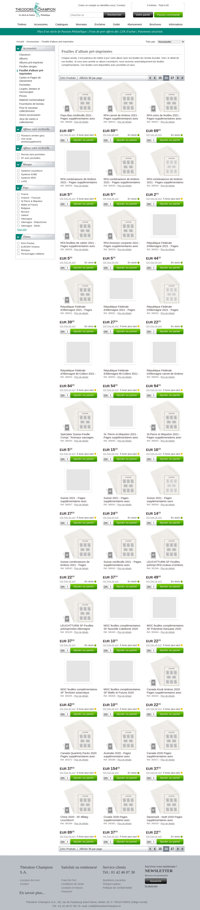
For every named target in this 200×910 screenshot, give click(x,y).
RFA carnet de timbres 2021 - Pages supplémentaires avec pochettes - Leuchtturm (121, 118)
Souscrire (158, 881)
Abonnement (135, 24)
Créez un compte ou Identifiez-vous (96, 5)
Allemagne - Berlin (30, 225)
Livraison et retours (72, 887)
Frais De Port (68, 880)
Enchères (100, 24)
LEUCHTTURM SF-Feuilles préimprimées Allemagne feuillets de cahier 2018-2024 (77, 628)
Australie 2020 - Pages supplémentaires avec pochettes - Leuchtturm (117, 756)
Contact (121, 5)
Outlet (116, 24)
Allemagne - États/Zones (34, 222)
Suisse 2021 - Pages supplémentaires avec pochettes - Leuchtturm (117, 501)
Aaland (24, 215)
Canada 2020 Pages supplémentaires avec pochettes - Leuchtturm (160, 756)
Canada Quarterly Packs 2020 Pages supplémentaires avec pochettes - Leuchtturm (78, 756)
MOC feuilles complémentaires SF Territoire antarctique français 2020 (78, 692)
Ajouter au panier (84, 140)
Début (150, 78)
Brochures (155, 24)
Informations (176, 24)
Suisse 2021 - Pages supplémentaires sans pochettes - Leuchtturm (160, 501)
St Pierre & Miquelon (31, 201)
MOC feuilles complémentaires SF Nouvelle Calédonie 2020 (122, 627)
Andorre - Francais (30, 197)
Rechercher (115, 15)
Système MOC (28, 177)
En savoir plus (151, 886)
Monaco (25, 211)
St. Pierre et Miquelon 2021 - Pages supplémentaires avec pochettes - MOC (121, 437)
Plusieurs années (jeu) (32, 135)
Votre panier (144, 14)
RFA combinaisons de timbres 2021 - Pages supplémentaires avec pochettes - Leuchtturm (122, 182)
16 (166, 77)
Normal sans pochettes (33, 154)
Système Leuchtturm (31, 170)
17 (172, 77)
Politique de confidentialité (117, 887)
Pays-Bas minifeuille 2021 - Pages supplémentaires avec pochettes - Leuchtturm (77, 118)
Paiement (66, 891)
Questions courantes (114, 880)
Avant (177, 78)
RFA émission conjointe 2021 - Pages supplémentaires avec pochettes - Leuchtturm (122, 246)
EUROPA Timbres (30, 246)
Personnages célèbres (32, 253)
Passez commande (169, 14)
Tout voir (22, 229)
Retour (155, 78)
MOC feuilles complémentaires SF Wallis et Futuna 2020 (122, 691)
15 (160, 77)
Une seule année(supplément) (31, 140)
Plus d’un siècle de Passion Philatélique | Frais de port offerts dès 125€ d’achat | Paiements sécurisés (100, 31)
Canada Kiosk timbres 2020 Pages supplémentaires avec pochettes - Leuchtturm (164, 692)
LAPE (24, 181)
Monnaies (81, 24)
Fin (182, 78)
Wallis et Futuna (29, 204)
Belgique (25, 208)
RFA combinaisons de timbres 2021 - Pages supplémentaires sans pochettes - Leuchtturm (165, 182)
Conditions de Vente (72, 884)
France (24, 194)
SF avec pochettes (30, 158)
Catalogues (61, 24)
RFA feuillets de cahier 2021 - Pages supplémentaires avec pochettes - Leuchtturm (78, 246)
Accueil (20, 41)
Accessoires (40, 24)
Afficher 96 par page (90, 78)
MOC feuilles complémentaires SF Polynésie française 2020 (165, 627)
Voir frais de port (67, 135)
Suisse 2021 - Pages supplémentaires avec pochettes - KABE (73, 501)
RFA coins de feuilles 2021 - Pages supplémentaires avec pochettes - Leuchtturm (164, 118)
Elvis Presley (27, 243)
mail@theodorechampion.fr (104, 905)
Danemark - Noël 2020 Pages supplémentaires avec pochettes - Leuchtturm (164, 820)
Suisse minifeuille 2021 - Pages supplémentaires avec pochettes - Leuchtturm (122, 565)
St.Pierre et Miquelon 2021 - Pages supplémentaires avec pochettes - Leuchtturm (164, 437)
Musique (25, 250)
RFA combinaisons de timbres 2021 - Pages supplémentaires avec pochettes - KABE (78, 182)
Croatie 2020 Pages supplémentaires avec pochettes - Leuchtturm (117, 820)
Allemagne (26, 218)
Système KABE (29, 174)
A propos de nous (30, 880)
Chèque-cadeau (112, 884)
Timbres (21, 24)
